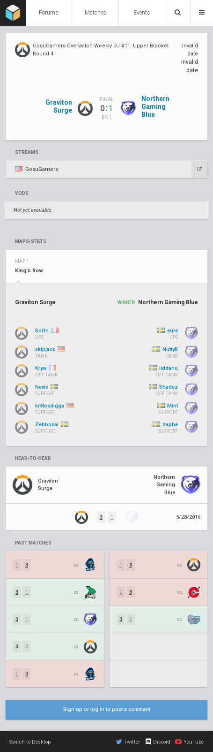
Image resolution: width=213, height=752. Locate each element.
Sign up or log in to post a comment (106, 709)
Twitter (128, 741)
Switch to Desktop (30, 741)
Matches (95, 12)
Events (141, 12)
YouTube (189, 741)
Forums (49, 12)
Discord (157, 741)
